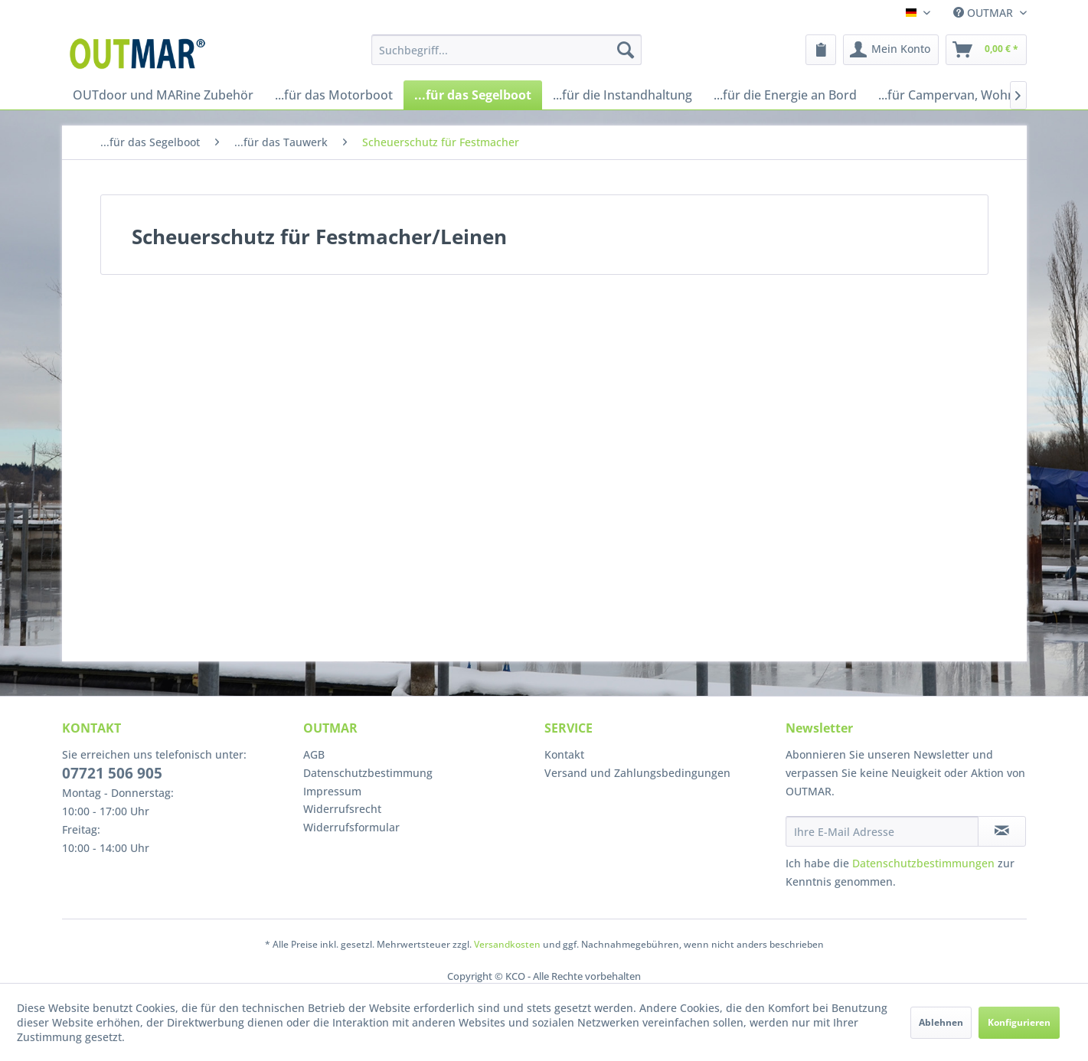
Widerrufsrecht (342, 808)
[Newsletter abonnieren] (1002, 831)
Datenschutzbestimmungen (923, 863)
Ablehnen (941, 1022)
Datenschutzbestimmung (368, 773)
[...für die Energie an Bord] (785, 94)
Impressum (332, 791)
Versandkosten (507, 944)
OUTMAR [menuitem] (984, 12)
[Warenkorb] (986, 49)
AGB (314, 754)
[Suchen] (625, 49)
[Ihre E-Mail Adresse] (882, 831)
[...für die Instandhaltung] (622, 94)
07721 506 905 (112, 773)
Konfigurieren (1019, 1022)
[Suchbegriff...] (506, 49)
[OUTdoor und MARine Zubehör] (163, 94)
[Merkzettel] (820, 49)
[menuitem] (506, 49)
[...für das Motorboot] (334, 94)
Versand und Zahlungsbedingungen (637, 773)
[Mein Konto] (891, 49)
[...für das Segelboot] (473, 94)
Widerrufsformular (351, 827)
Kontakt (564, 754)
